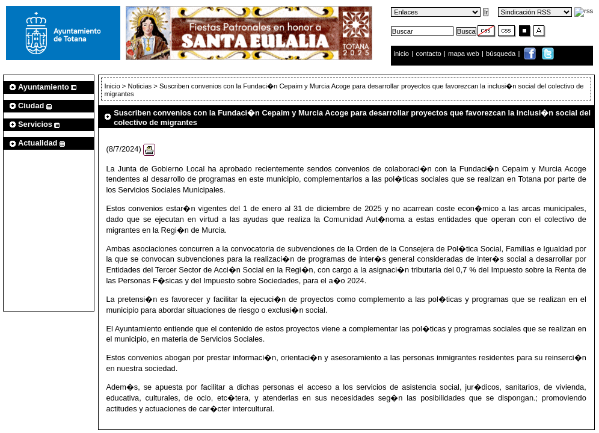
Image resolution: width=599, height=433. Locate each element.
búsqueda (501, 53)
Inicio (113, 86)
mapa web (464, 53)
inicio (402, 53)
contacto (428, 53)
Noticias (139, 86)
